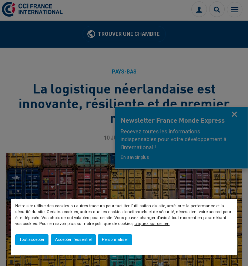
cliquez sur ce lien (152, 223)
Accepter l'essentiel (73, 239)
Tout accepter (31, 239)
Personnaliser (115, 239)
